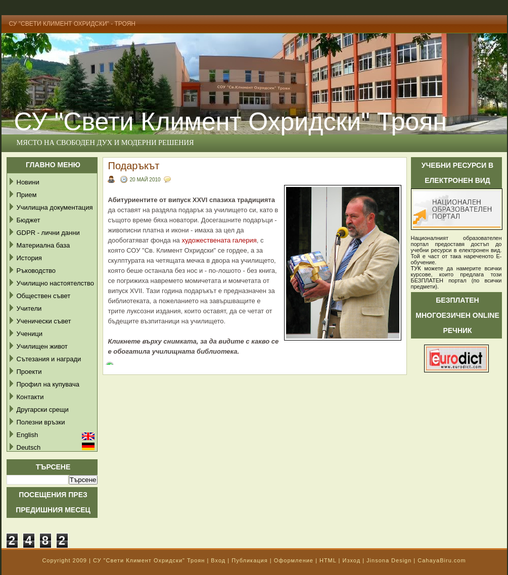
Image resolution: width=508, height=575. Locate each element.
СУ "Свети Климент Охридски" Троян (149, 560)
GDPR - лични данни (48, 232)
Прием (27, 195)
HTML (328, 560)
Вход (218, 560)
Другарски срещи (43, 409)
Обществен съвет (44, 296)
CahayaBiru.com (442, 560)
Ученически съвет (44, 321)
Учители (29, 308)
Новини (28, 182)
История (29, 258)
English (27, 435)
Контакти (30, 397)
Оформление (293, 560)
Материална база (43, 245)
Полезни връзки (41, 422)
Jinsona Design (388, 560)
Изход (351, 560)
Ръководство (36, 270)
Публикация (249, 560)
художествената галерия (218, 240)
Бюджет (28, 220)
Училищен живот (42, 346)
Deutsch (29, 447)
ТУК (416, 268)
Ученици (29, 334)
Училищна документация (55, 207)
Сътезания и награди (49, 359)
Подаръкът (134, 165)
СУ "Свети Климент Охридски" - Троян (72, 23)
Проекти (29, 371)
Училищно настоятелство (55, 283)
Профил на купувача (48, 384)
